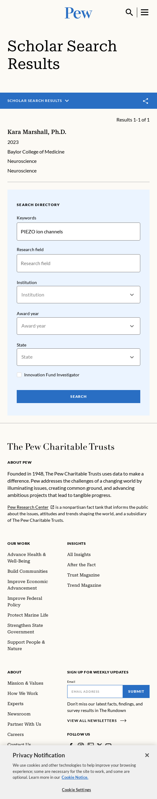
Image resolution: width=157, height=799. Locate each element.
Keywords (26, 217)
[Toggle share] (146, 101)
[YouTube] (108, 746)
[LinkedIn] (90, 746)
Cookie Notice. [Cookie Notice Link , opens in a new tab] (75, 781)
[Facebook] (71, 746)
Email (71, 681)
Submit (136, 691)
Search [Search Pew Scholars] (78, 396)
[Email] (95, 691)
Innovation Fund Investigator (52, 374)
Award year (28, 313)
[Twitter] (99, 745)
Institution (27, 282)
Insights (76, 543)
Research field (30, 249)
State (21, 344)
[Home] (60, 446)
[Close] (147, 759)
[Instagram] (81, 746)
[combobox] (21, 294)
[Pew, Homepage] (79, 12)
